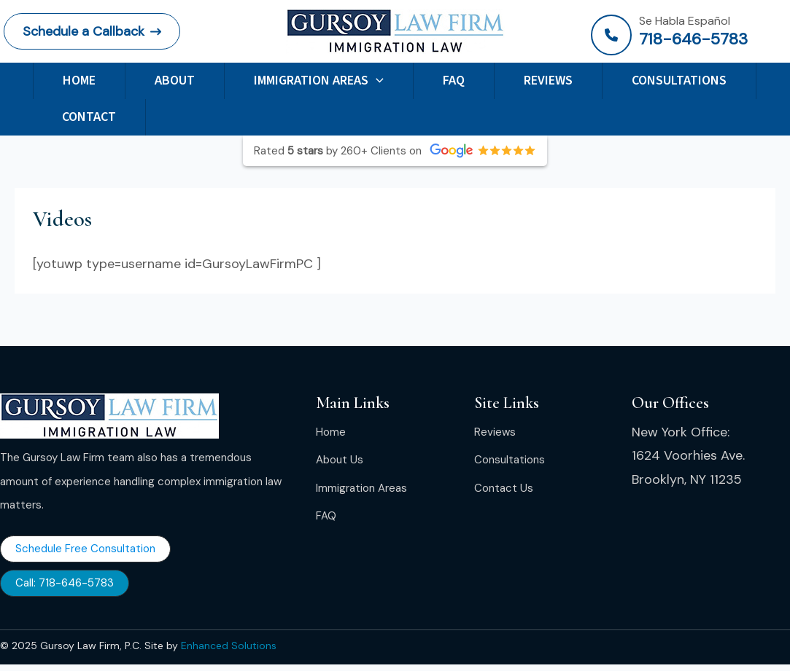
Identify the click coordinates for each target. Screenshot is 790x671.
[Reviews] (495, 432)
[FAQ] (326, 515)
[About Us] (339, 459)
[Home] (331, 432)
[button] (92, 31)
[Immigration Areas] (361, 488)
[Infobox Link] (688, 35)
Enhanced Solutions (228, 645)
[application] (376, 80)
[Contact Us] (503, 488)
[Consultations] (509, 459)
